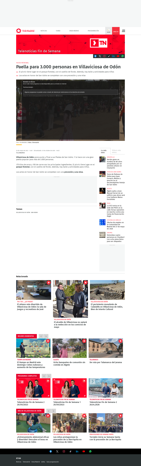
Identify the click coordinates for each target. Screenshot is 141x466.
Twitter (100, 56)
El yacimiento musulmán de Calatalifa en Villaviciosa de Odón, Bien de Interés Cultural (107, 290)
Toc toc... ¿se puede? (25, 301)
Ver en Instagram (64, 451)
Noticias (44, 31)
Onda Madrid (74, 31)
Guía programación (53, 462)
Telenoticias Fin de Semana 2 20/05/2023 (33, 388)
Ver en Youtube (84, 451)
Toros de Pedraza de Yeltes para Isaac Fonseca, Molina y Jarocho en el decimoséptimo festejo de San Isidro (102, 174)
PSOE (108, 203)
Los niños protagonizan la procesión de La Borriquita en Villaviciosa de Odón (69, 423)
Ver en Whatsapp (90, 451)
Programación (93, 31)
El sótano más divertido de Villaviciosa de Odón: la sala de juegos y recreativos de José (33, 290)
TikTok (109, 56)
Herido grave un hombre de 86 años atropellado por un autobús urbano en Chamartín (102, 159)
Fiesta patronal (22, 63)
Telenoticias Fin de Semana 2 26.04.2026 (106, 388)
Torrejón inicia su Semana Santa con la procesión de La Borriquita (106, 423)
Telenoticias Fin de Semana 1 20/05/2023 (69, 388)
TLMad (58, 31)
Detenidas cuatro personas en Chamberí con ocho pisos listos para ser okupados (102, 235)
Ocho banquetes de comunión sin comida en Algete (69, 363)
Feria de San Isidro (114, 172)
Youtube (118, 56)
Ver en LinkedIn (77, 451)
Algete (109, 188)
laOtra (43, 462)
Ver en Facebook (51, 451)
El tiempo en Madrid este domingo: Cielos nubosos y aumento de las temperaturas (33, 348)
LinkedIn (113, 56)
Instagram (104, 56)
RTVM (18, 458)
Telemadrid (26, 462)
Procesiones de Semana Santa (101, 434)
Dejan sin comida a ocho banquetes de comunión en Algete (69, 348)
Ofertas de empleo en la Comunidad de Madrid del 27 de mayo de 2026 (102, 222)
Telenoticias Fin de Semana (27, 399)
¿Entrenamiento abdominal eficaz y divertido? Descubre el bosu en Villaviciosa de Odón (33, 423)
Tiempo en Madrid (24, 359)
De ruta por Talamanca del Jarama (106, 348)
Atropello (111, 157)
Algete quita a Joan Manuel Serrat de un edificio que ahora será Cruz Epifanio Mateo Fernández (102, 191)
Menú (123, 31)
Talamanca (94, 359)
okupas (109, 232)
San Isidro (34, 212)
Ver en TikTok (70, 451)
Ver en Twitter (57, 451)
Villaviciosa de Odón (23, 212)
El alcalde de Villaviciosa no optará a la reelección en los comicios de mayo (70, 299)
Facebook (95, 56)
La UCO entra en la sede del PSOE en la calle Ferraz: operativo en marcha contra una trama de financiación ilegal (102, 205)
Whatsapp (122, 56)
